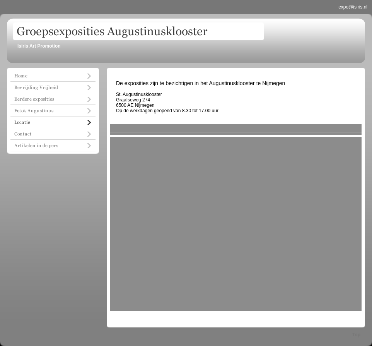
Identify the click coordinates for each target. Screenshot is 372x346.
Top (356, 334)
